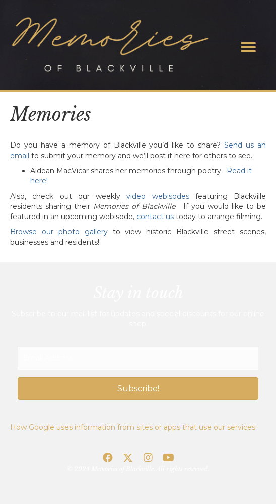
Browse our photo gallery (59, 231)
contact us (155, 216)
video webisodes (157, 196)
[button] (138, 388)
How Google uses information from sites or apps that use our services (132, 427)
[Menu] (248, 47)
